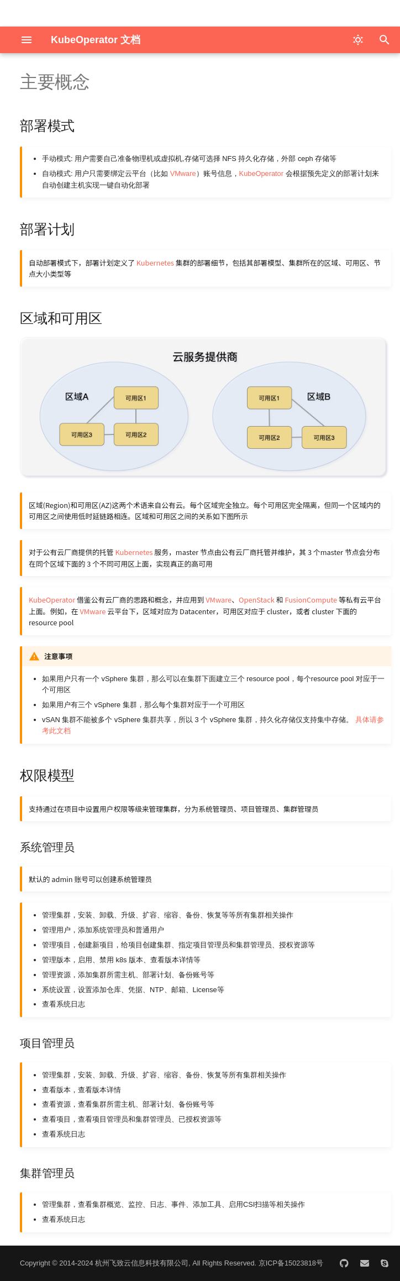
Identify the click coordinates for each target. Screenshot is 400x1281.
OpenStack (257, 599)
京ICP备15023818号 (291, 1263)
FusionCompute (311, 599)
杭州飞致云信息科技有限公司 (141, 1263)
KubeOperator (261, 173)
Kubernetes (155, 262)
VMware (183, 173)
